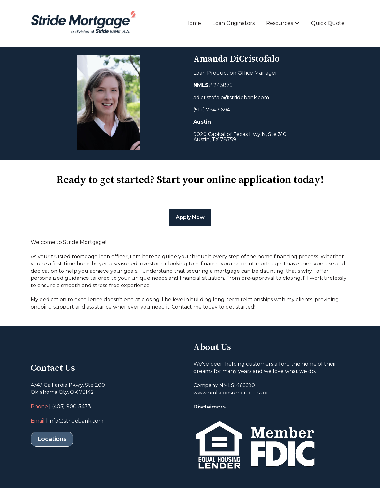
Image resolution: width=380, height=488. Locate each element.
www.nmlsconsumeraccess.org (232, 393)
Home (193, 23)
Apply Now (190, 217)
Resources (279, 23)
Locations (52, 439)
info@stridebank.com (76, 421)
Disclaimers (209, 407)
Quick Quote (328, 23)
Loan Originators (233, 23)
